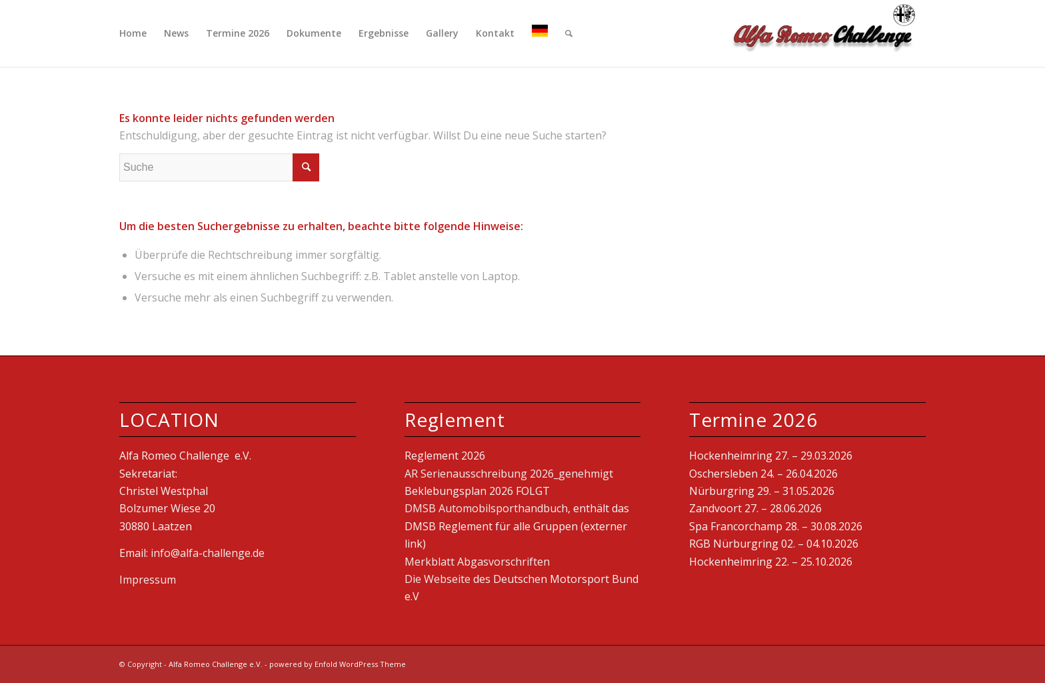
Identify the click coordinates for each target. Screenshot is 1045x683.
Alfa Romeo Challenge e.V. (216, 664)
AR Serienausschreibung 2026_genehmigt (509, 473)
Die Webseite (438, 579)
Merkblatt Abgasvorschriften (477, 561)
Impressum (147, 579)
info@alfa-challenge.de (209, 553)
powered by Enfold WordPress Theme (337, 664)
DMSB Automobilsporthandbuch (486, 508)
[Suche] (568, 33)
